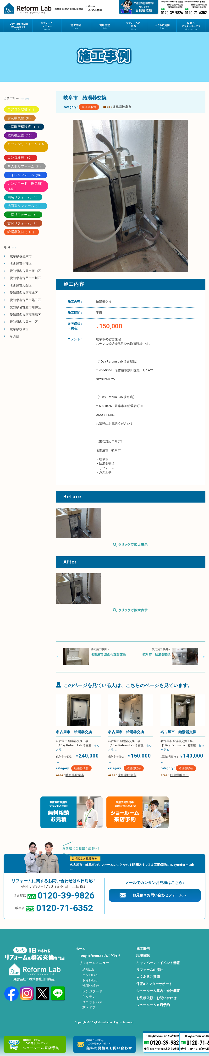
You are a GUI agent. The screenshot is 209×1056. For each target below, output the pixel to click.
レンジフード (92, 991)
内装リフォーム (23, 197)
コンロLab (90, 975)
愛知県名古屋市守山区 (25, 271)
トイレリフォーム (25, 175)
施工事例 (143, 949)
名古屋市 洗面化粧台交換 (108, 654)
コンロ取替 (20, 157)
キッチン (89, 996)
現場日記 (143, 956)
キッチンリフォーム (25, 146)
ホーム (81, 949)
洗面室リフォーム (25, 206)
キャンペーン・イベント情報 (158, 963)
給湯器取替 (89, 107)
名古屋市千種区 (21, 263)
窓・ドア (89, 1007)
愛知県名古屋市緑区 (24, 292)
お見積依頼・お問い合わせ (156, 998)
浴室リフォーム (23, 215)
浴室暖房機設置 (24, 127)
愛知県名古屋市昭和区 (25, 307)
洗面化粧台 (90, 986)
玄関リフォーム (23, 223)
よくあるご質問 (148, 977)
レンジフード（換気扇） (25, 186)
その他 (14, 336)
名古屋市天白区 (21, 285)
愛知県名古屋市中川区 (25, 278)
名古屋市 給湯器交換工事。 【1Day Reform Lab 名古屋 (78, 745)
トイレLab (90, 980)
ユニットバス (92, 1002)
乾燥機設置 (20, 135)
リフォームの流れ (149, 970)
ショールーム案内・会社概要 (158, 991)
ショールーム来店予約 (153, 1005)
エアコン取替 (21, 109)
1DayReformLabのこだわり (99, 956)
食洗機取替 (19, 118)
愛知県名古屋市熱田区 (25, 300)
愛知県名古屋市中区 (24, 322)
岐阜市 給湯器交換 (156, 654)
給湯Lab (88, 969)
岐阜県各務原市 (21, 256)
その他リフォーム (24, 166)
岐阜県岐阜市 (122, 106)
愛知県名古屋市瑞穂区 (25, 314)
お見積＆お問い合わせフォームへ (159, 895)
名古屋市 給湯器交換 (74, 732)
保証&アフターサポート (154, 984)
